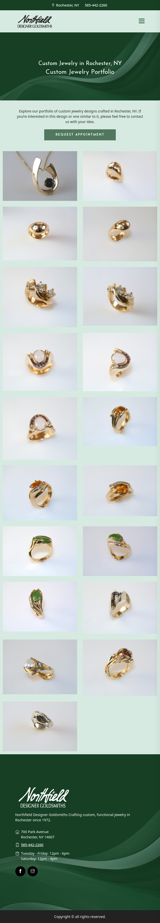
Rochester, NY (66, 5)
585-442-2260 (96, 5)
